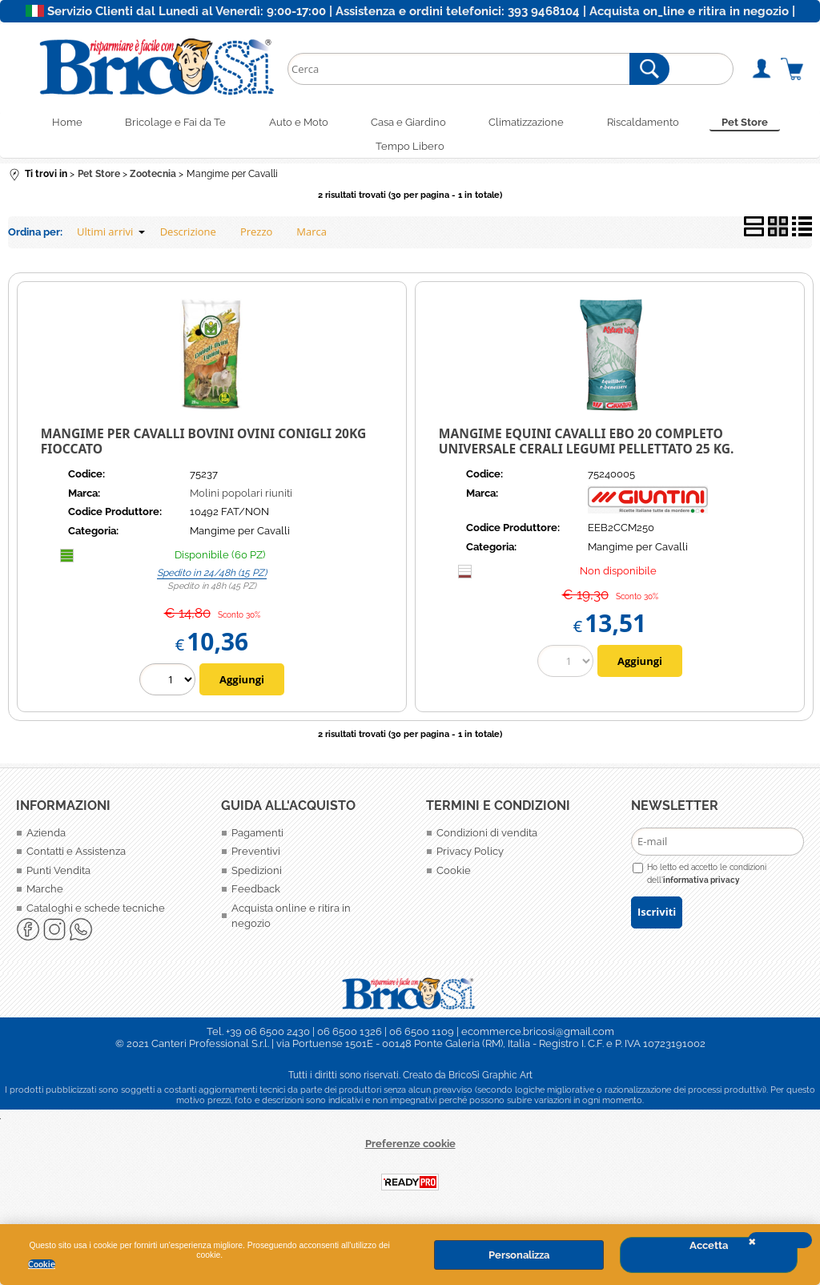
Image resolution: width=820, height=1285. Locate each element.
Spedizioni (256, 878)
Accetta (708, 1245)
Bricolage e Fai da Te (165, 124)
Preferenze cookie (410, 1151)
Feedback (255, 896)
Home (51, 124)
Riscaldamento (653, 124)
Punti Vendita (58, 878)
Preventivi (255, 858)
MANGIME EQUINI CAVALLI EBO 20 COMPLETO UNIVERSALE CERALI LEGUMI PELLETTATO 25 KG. (586, 448)
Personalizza (518, 1255)
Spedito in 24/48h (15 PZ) (212, 580)
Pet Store (761, 124)
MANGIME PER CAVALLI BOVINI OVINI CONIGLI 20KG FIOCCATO (204, 448)
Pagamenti (257, 840)
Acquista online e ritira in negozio (291, 923)
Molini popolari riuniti (241, 500)
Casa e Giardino (408, 124)
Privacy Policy (470, 858)
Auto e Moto (293, 124)
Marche (44, 896)
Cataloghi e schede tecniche (95, 915)
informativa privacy (701, 887)
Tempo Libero (410, 152)
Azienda (46, 840)
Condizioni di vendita (486, 840)
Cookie (41, 1264)
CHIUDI (780, 1240)
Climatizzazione (531, 124)
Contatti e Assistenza (76, 858)
